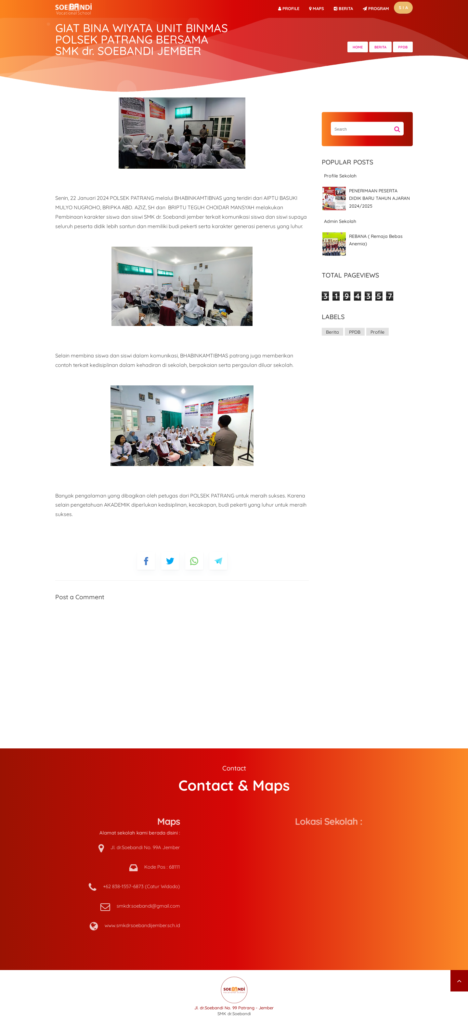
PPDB (354, 332)
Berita (332, 332)
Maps (316, 8)
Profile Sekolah (340, 176)
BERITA (343, 8)
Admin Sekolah (340, 221)
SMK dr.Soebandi (234, 1013)
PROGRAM (376, 8)
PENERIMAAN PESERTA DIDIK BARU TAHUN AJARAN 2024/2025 (379, 198)
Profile (288, 8)
